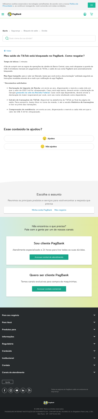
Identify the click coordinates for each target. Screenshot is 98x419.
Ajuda (5, 31)
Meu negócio (60, 210)
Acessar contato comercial (49, 289)
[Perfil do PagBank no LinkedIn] (23, 390)
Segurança (15, 31)
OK (91, 5)
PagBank (44, 14)
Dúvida (44, 31)
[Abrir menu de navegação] (3, 14)
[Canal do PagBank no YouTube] (16, 390)
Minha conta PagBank (42, 210)
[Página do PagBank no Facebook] (4, 390)
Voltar (7, 50)
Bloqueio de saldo (31, 31)
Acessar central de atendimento (49, 257)
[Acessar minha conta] (84, 14)
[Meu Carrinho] (91, 14)
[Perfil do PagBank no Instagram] (10, 390)
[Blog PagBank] (29, 390)
